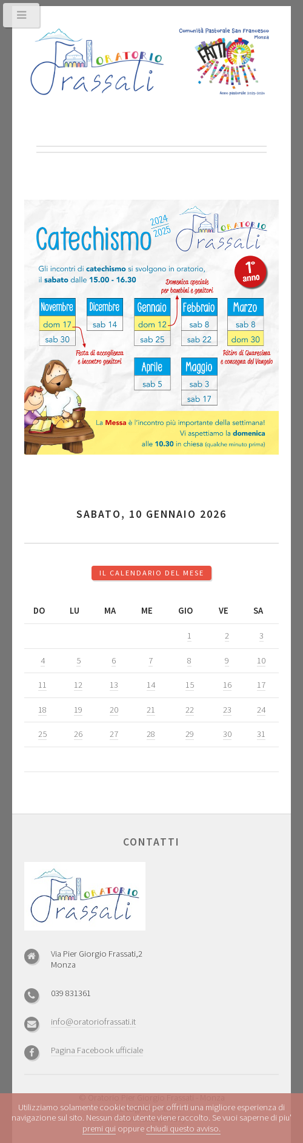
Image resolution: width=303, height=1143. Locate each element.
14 (151, 684)
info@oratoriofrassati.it (93, 1021)
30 (227, 733)
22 (189, 709)
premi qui (99, 1128)
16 (227, 684)
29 (189, 733)
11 (42, 684)
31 (261, 733)
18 (42, 709)
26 (78, 733)
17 (261, 684)
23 (227, 709)
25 (42, 733)
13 (114, 684)
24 (261, 709)
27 (114, 733)
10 (261, 660)
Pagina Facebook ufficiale (97, 1050)
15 (189, 684)
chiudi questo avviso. (183, 1128)
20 (114, 709)
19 (78, 709)
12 (78, 684)
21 (151, 709)
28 (151, 733)
